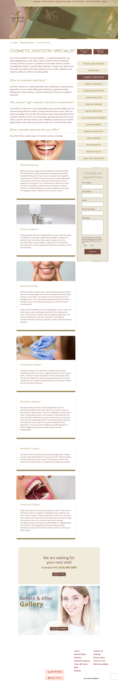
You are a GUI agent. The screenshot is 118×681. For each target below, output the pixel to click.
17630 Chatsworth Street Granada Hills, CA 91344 (54, 658)
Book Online (100, 51)
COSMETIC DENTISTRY (93, 77)
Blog (76, 667)
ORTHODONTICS (93, 145)
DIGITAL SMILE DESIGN (93, 63)
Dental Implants (48, 1)
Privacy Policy (99, 657)
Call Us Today (84, 51)
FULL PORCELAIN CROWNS (94, 118)
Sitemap (96, 654)
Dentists (77, 657)
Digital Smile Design (63, 1)
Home (15, 42)
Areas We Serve (80, 664)
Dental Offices (80, 654)
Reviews (77, 670)
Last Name (86, 191)
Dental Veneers (79, 1)
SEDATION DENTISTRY (93, 91)
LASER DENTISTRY (94, 97)
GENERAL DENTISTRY (93, 131)
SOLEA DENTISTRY (93, 111)
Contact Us (98, 651)
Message (86, 218)
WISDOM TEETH (93, 151)
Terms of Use (99, 661)
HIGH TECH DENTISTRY (93, 158)
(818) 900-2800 (54, 672)
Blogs (104, 1)
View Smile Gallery (59, 629)
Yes (85, 245)
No (92, 245)
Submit (92, 252)
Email (84, 200)
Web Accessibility (100, 664)
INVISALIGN (93, 70)
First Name (86, 183)
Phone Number (88, 209)
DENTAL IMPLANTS (93, 84)
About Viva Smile (92, 1)
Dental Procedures (27, 42)
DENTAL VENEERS (94, 104)
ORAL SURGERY (93, 138)
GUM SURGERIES (93, 124)
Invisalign (36, 1)
